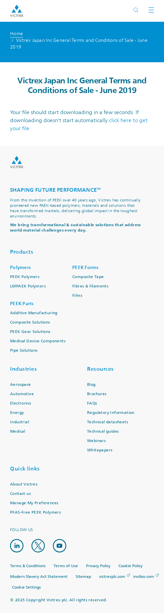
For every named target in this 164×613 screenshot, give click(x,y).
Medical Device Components (38, 341)
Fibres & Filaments (90, 286)
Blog (91, 384)
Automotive (22, 394)
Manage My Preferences (34, 503)
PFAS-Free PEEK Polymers (35, 512)
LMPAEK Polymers (28, 286)
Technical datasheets (107, 422)
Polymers (20, 267)
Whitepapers (99, 450)
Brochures (97, 394)
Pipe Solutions (24, 350)
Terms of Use (66, 566)
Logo (16, 162)
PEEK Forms (85, 267)
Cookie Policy (130, 566)
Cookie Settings (26, 588)
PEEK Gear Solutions (30, 331)
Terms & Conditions (28, 566)
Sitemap (83, 576)
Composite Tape (88, 276)
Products (21, 251)
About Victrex (23, 484)
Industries (23, 368)
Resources (100, 368)
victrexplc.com (112, 576)
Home (16, 33)
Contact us (20, 493)
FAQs (92, 403)
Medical (17, 431)
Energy (17, 412)
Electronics (20, 403)
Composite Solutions (30, 322)
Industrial (19, 422)
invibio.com (143, 576)
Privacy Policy (98, 566)
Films (77, 295)
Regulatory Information (111, 412)
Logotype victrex (16, 11)
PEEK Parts (22, 303)
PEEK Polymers (24, 276)
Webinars (96, 440)
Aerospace (20, 384)
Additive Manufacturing (34, 313)
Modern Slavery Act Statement (39, 576)
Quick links (25, 468)
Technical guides (103, 431)
